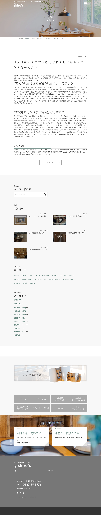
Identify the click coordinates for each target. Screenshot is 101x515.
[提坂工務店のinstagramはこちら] (17, 493)
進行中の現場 (26, 279)
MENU (50, 471)
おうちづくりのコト (59, 275)
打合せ (71, 275)
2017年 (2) (19, 335)
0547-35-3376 (32, 484)
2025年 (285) (20, 307)
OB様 (25, 283)
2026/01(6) (19, 304)
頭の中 (32, 283)
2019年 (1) (19, 328)
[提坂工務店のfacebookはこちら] (20, 493)
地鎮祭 (16, 275)
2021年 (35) (19, 321)
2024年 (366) (20, 311)
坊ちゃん (17, 283)
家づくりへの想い (42, 275)
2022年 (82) (19, 318)
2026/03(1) (19, 300)
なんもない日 (68, 279)
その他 (16, 279)
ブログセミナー (40, 279)
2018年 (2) (19, 331)
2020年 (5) (19, 325)
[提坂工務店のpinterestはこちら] (23, 493)
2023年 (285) (20, 314)
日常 (31, 275)
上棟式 (24, 275)
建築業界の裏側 (54, 279)
